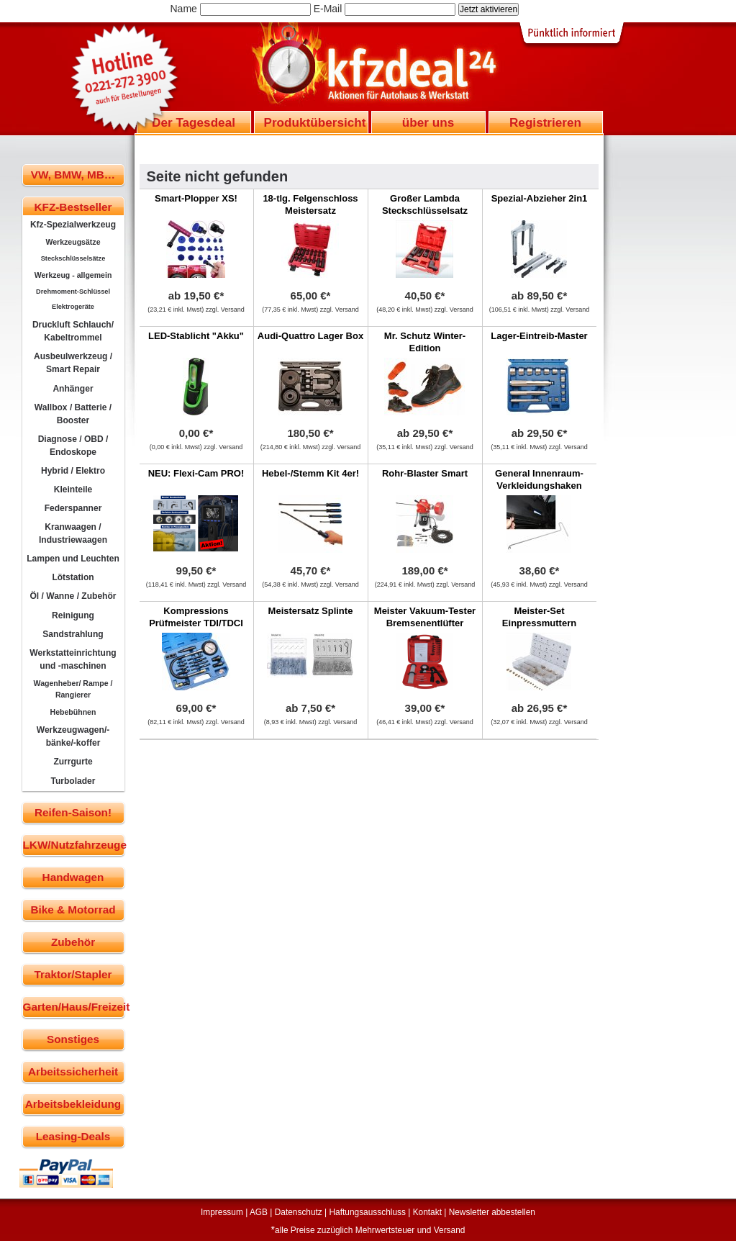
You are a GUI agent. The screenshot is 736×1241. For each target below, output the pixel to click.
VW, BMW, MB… (73, 174)
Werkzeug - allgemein (73, 275)
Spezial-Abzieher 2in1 (539, 198)
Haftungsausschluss (368, 1212)
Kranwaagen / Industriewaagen (73, 533)
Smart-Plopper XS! (196, 198)
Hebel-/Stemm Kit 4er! (310, 473)
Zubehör (73, 942)
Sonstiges (73, 1039)
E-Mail (328, 8)
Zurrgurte (72, 762)
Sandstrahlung (72, 634)
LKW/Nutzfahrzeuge (73, 845)
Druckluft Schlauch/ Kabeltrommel (73, 331)
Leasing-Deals (73, 1136)
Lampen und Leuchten (73, 559)
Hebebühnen (73, 712)
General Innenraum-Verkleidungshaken (539, 479)
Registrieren (545, 122)
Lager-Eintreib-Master (539, 335)
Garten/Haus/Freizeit (73, 1007)
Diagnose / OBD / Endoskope (73, 445)
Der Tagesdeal (193, 122)
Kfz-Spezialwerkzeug (73, 225)
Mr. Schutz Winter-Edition (424, 341)
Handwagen (73, 877)
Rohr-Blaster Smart (425, 473)
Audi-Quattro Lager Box (310, 335)
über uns (428, 122)
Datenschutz (298, 1212)
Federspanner (73, 508)
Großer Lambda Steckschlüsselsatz (425, 204)
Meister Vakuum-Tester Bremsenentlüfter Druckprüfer (425, 623)
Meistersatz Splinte (310, 610)
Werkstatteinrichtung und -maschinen (72, 659)
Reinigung (73, 615)
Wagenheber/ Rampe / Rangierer (73, 689)
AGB (259, 1212)
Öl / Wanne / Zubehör (72, 596)
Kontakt (427, 1212)
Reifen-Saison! (73, 812)
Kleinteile (73, 489)
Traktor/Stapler (73, 974)
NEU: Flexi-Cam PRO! (196, 473)
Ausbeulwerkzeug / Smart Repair (73, 362)
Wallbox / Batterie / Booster (73, 413)
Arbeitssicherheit (73, 1071)
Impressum (222, 1212)
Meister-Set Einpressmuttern (539, 616)
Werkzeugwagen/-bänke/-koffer (73, 736)
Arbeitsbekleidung (73, 1104)
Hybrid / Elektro (73, 471)
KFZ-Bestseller (73, 207)
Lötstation (73, 577)
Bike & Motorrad (72, 909)
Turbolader (72, 781)
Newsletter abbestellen (492, 1212)
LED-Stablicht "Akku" (196, 335)
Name (184, 8)
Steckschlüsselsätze (73, 258)
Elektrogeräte (73, 306)
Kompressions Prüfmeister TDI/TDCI (196, 616)
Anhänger (73, 389)
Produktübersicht (315, 122)
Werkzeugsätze (72, 242)
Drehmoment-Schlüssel (73, 291)
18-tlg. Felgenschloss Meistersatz (310, 204)
